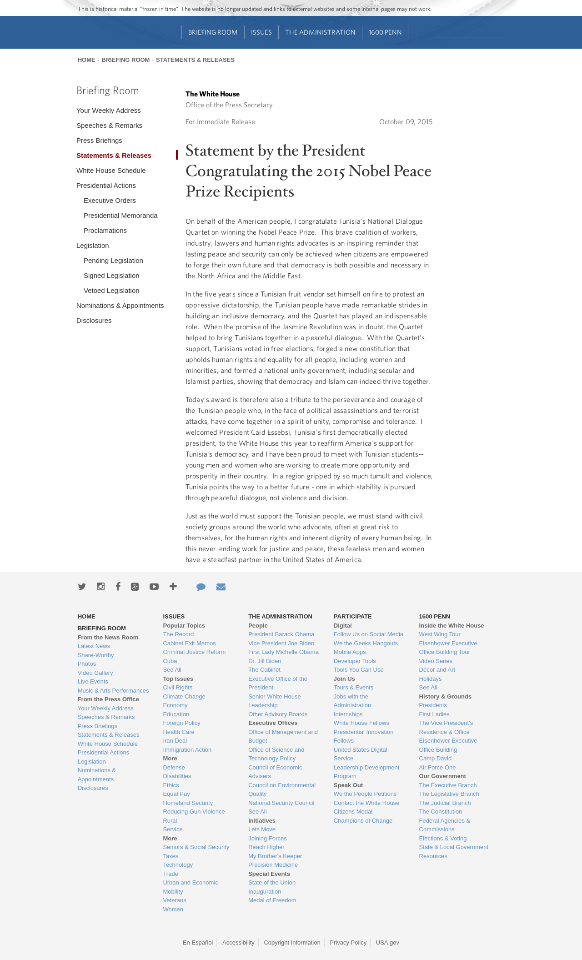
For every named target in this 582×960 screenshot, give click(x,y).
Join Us (344, 678)
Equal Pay (176, 793)
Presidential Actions (106, 185)
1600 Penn (385, 32)
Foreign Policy (181, 722)
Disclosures (94, 320)
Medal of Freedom (272, 900)
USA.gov (387, 942)
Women (173, 909)
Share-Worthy (96, 655)
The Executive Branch (448, 785)
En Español (198, 942)
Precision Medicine (273, 864)
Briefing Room (213, 32)
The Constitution (440, 811)
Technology (178, 864)
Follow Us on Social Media (368, 634)
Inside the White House (451, 625)
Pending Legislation (113, 260)
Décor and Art (437, 669)
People (258, 625)
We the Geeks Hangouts (366, 643)
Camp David (435, 758)
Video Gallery (95, 672)
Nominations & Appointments (120, 305)
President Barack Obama (281, 634)
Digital (343, 625)
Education (176, 714)
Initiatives (262, 820)
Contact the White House (367, 802)
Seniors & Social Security (196, 847)
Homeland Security (188, 802)
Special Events (269, 873)
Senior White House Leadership (274, 701)
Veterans (174, 900)
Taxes (170, 856)
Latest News (94, 646)
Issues (261, 32)
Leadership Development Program (367, 772)
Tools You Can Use (359, 669)
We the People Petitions (365, 793)
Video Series (435, 661)
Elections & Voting (443, 838)
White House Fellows (361, 722)
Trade (170, 873)
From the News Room (108, 637)
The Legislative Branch (449, 793)
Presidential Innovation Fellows (364, 736)
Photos (87, 663)
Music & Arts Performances (113, 690)
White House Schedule (111, 170)
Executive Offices (272, 722)
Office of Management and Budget (283, 736)
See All (172, 669)
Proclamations (105, 230)
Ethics (171, 785)
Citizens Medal (353, 811)
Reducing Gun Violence (194, 811)
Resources (433, 856)
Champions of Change (363, 820)
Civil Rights (177, 687)
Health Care (178, 732)
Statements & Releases (195, 59)
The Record (178, 634)
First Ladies (434, 714)
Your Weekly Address (108, 110)
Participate (353, 616)
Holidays (430, 678)
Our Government (442, 776)
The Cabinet (264, 669)
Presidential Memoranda (121, 215)
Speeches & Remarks (109, 125)
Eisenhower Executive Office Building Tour (448, 648)
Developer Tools (355, 661)
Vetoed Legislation (112, 290)
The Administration (320, 32)
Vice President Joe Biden (281, 643)
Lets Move (262, 829)
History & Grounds (445, 696)
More (170, 758)
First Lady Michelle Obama (283, 651)
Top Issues (178, 678)
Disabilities (177, 776)
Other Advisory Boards (277, 714)
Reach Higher (266, 847)
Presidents (433, 705)
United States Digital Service (360, 754)
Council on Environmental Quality (282, 790)
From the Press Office (108, 699)
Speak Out (348, 785)
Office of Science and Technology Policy (276, 754)
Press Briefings (99, 140)
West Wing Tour (440, 634)
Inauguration (264, 891)
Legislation (92, 245)
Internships (348, 714)
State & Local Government (453, 847)
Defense (174, 767)
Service (172, 829)
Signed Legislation (112, 275)
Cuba (170, 661)
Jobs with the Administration (352, 701)
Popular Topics (184, 625)
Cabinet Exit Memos (189, 643)
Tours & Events (353, 687)
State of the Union (272, 882)
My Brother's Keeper (275, 856)
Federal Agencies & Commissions (445, 825)
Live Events (93, 681)
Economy (175, 705)
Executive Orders (110, 200)
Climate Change (184, 696)
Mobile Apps (350, 651)
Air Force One (437, 767)
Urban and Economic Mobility (190, 887)
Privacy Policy (348, 942)
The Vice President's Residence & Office (446, 727)
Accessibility (238, 942)
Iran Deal (175, 740)
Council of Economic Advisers (275, 772)
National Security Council (281, 802)
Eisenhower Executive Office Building (448, 745)
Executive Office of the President (277, 683)
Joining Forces (267, 838)
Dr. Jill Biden (264, 661)
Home (86, 59)
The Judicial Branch (445, 802)
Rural (170, 820)
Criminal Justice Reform (194, 651)
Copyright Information (292, 942)
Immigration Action (187, 749)
